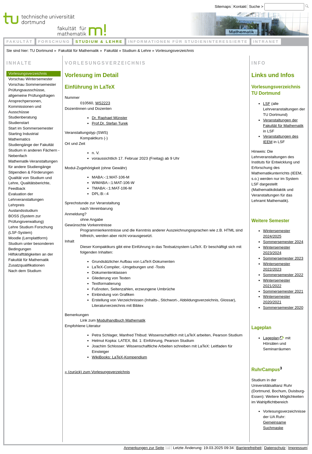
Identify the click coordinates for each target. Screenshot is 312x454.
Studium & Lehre (99, 41)
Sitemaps (223, 6)
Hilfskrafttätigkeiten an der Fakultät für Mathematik (30, 257)
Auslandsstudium (23, 210)
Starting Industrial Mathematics (23, 136)
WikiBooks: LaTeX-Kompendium (119, 357)
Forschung (54, 41)
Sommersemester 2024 (283, 242)
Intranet (266, 41)
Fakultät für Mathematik (78, 50)
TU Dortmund (41, 50)
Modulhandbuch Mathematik (121, 320)
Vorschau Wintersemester (30, 79)
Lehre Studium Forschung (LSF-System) (30, 230)
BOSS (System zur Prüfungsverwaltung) (26, 219)
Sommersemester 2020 (283, 307)
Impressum (297, 448)
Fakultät (19, 41)
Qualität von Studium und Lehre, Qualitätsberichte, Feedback (30, 183)
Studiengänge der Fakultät (31, 145)
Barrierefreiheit (248, 448)
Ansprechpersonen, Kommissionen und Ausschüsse (25, 106)
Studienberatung (22, 117)
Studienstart (18, 123)
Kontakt (239, 6)
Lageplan (271, 338)
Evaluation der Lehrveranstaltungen (26, 197)
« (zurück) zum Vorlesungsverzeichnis (97, 372)
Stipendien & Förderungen (31, 172)
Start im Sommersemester (30, 128)
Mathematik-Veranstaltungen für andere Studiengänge (33, 164)
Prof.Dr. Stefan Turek (110, 123)
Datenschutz (275, 448)
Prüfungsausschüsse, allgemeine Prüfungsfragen (31, 93)
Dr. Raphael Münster (109, 118)
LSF (266, 103)
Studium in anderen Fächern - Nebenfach (33, 153)
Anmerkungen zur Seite (144, 448)
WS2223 (102, 103)
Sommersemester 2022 (283, 275)
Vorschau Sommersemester (32, 84)
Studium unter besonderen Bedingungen (31, 246)
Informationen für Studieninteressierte (188, 41)
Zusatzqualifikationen (26, 265)
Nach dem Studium (24, 271)
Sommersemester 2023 (283, 258)
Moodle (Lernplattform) (28, 238)
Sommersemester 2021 (283, 291)
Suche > (256, 6)
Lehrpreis (16, 205)
